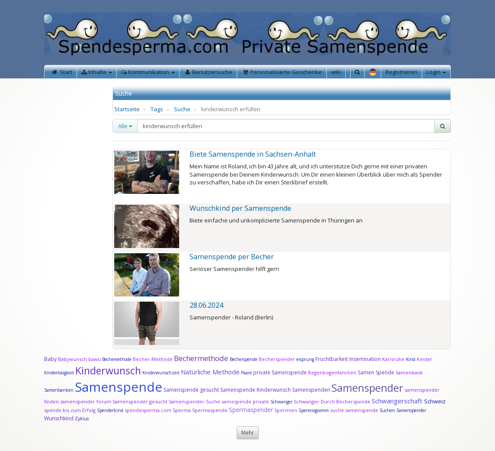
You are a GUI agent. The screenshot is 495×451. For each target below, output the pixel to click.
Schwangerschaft (398, 400)
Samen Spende (376, 372)
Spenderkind (110, 410)
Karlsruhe (393, 359)
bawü (94, 359)
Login (436, 72)
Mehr (247, 432)
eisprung (305, 359)
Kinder (424, 359)
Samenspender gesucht (139, 401)
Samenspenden (311, 389)
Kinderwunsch (108, 370)
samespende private (245, 401)
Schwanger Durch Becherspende (332, 401)
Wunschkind (59, 418)
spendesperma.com (148, 410)
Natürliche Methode (210, 371)
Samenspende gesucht (191, 389)
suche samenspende (354, 410)
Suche (182, 109)
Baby (50, 359)
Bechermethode (202, 358)
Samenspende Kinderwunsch (255, 389)
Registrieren (402, 72)
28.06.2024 (206, 305)
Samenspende (118, 387)
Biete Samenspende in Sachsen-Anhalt (253, 154)
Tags (157, 109)
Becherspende (243, 359)
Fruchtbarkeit (332, 359)
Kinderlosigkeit (59, 373)
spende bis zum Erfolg (70, 410)
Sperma (182, 410)
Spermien (285, 410)
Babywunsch (72, 359)
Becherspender (277, 359)
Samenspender (367, 387)
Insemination (365, 359)
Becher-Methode (153, 359)
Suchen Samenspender (402, 410)
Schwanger (281, 402)
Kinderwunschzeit (161, 373)
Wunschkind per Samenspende (240, 208)
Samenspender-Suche (194, 401)
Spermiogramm (314, 410)
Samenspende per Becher (232, 256)
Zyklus (82, 419)
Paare (247, 373)
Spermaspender (251, 410)
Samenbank (409, 372)
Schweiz (435, 401)
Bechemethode (117, 359)
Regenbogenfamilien (332, 372)
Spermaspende (210, 410)
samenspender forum (85, 401)
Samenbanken (59, 390)
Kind (411, 359)
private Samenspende (280, 372)
